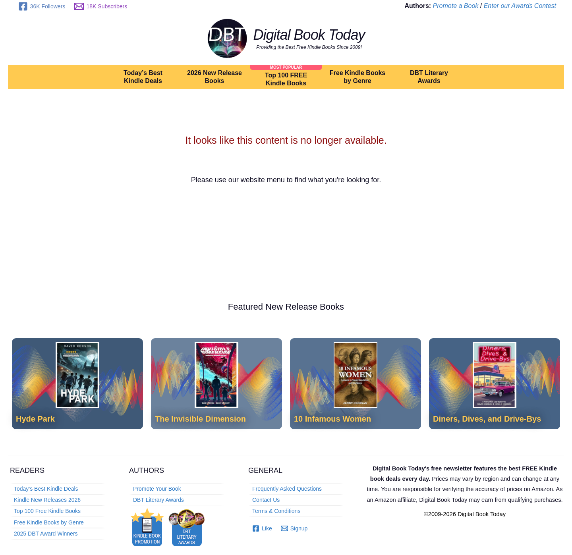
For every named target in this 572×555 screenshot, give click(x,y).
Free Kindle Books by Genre (357, 76)
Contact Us (266, 500)
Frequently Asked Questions (287, 489)
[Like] (262, 528)
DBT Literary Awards (429, 76)
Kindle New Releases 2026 (47, 500)
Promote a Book (456, 5)
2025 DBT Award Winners (46, 533)
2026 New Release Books (214, 76)
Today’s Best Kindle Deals (143, 76)
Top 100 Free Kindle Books (47, 511)
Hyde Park (35, 418)
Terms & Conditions (276, 511)
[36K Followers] (42, 6)
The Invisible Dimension (200, 418)
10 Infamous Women (332, 418)
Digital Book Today (309, 35)
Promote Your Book (157, 489)
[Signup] (294, 528)
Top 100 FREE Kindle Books (286, 79)
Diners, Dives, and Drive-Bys (487, 418)
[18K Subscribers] (100, 6)
